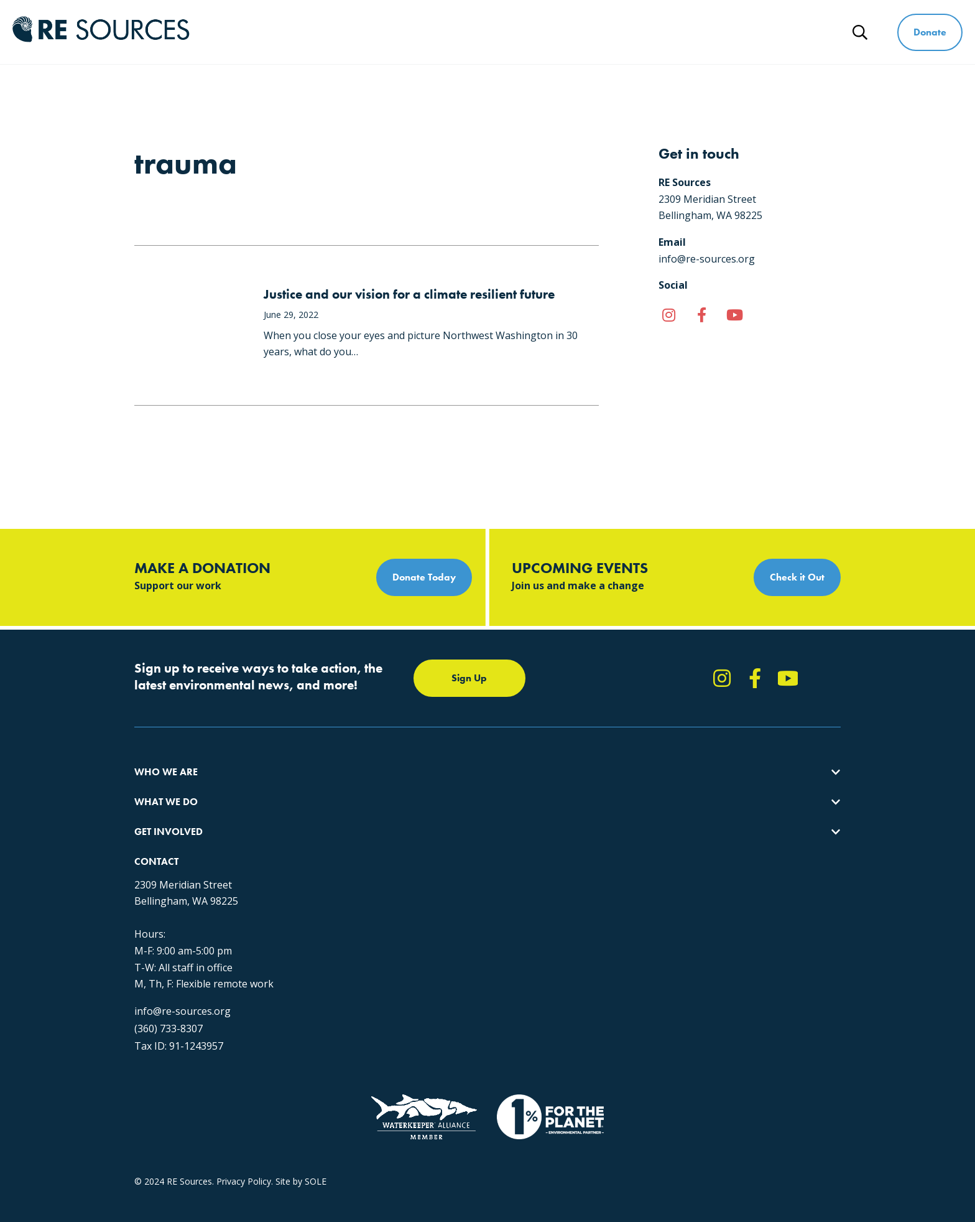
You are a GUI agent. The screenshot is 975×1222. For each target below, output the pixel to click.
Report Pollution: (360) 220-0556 (533, 810)
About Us (153, 788)
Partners (151, 878)
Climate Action (322, 810)
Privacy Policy (243, 1111)
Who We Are (440, 32)
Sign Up (469, 677)
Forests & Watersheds (338, 855)
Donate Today (424, 577)
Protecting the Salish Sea (343, 788)
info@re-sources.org (698, 911)
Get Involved (631, 32)
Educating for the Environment (354, 833)
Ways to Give (728, 32)
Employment (159, 855)
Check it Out (797, 577)
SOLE (315, 1111)
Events (481, 855)
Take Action (491, 788)
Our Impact (157, 810)
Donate (929, 32)
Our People (157, 833)
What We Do (536, 32)
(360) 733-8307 (684, 929)
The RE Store (319, 878)
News (809, 32)
